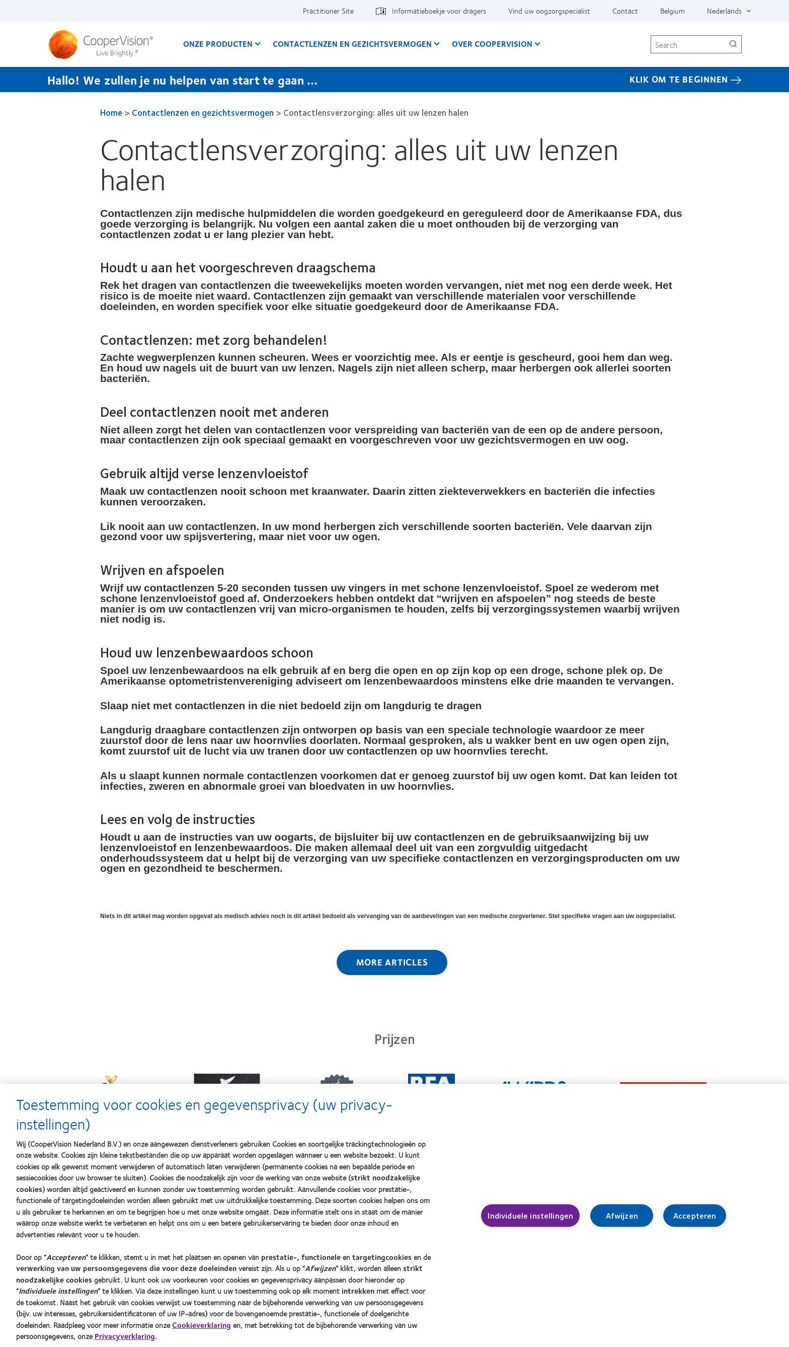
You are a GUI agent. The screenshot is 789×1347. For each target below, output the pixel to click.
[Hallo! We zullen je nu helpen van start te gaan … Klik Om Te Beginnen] (394, 79)
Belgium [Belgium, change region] (672, 11)
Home (111, 112)
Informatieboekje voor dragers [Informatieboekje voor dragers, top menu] (439, 11)
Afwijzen (622, 1220)
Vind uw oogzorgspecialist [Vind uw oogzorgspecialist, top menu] (549, 11)
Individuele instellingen (530, 1220)
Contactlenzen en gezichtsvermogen (203, 112)
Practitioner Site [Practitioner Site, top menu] (328, 11)
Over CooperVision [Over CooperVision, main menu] (492, 43)
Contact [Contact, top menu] (625, 11)
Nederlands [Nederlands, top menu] (724, 11)
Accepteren (695, 1220)
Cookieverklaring (201, 1330)
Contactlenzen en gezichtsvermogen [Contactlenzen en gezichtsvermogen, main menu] (352, 43)
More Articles (392, 962)
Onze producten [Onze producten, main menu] (218, 43)
